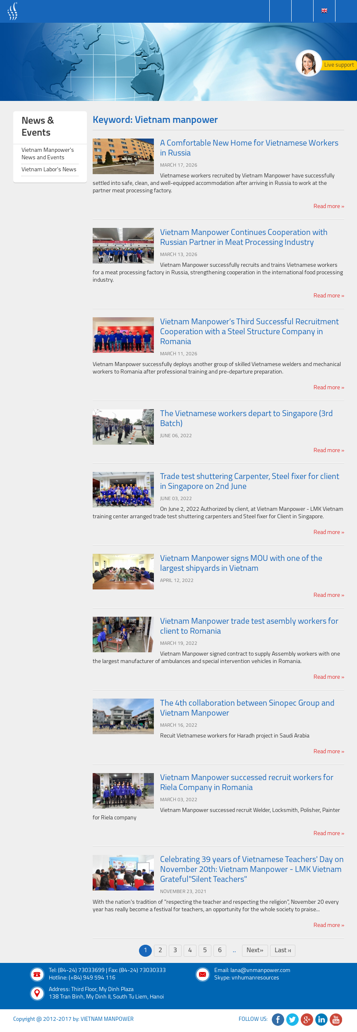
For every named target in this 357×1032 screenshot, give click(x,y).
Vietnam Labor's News (49, 170)
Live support (339, 65)
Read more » (329, 207)
